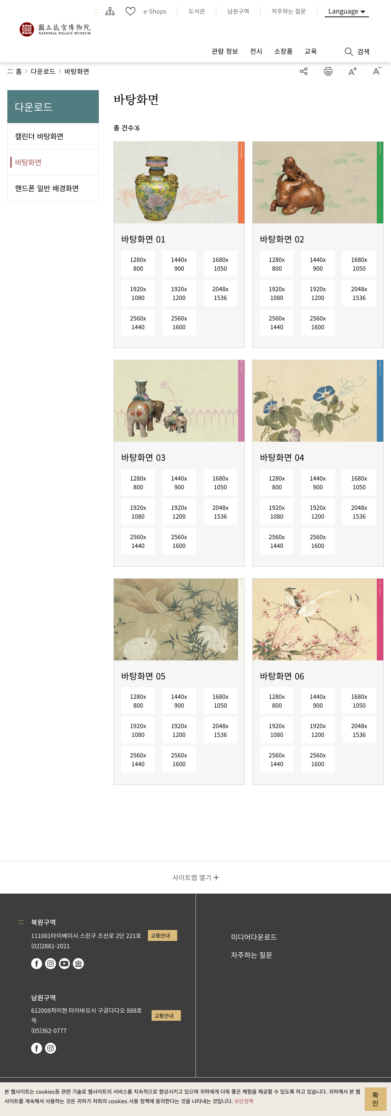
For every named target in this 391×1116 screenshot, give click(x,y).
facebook (36, 963)
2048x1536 (220, 293)
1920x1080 (138, 293)
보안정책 (243, 1101)
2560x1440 (138, 322)
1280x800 (138, 263)
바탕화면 (76, 71)
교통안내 (160, 935)
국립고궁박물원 (55, 29)
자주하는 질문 (251, 955)
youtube (64, 963)
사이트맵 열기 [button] (192, 877)
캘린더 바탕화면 (39, 136)
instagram (50, 963)
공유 (303, 71)
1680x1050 (220, 263)
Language (343, 10)
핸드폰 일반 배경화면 (47, 188)
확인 (375, 1099)
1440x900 (179, 263)
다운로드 (43, 71)
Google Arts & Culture (78, 963)
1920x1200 (179, 293)
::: (96, 11)
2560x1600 (179, 322)
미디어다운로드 (254, 937)
